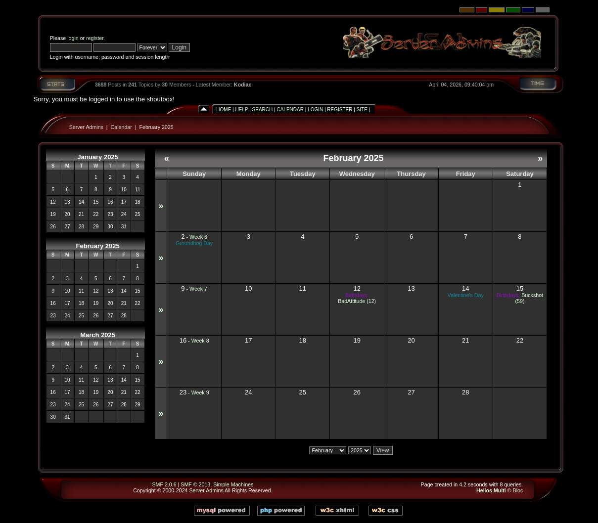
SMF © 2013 (195, 484)
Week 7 (198, 289)
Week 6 (198, 237)
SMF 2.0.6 (164, 484)
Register (339, 109)
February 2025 (156, 127)
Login (315, 109)
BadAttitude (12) (357, 301)
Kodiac (243, 84)
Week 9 (200, 392)
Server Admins (86, 127)
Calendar (289, 109)
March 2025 (97, 335)
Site (362, 109)
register (94, 38)
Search (262, 109)
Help (241, 109)
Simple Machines (233, 484)
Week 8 (200, 341)
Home (223, 109)
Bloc (518, 490)
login (73, 38)
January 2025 (97, 157)
